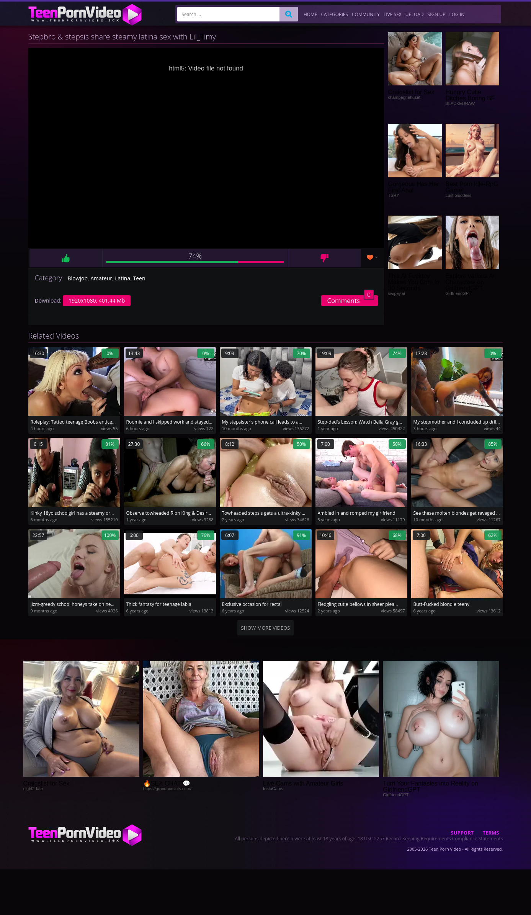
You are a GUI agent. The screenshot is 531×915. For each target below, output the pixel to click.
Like (65, 258)
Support (462, 832)
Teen (139, 278)
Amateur (101, 278)
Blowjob (78, 278)
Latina (122, 278)
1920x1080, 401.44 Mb (97, 300)
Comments (350, 300)
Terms (491, 832)
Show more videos (265, 627)
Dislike (324, 258)
